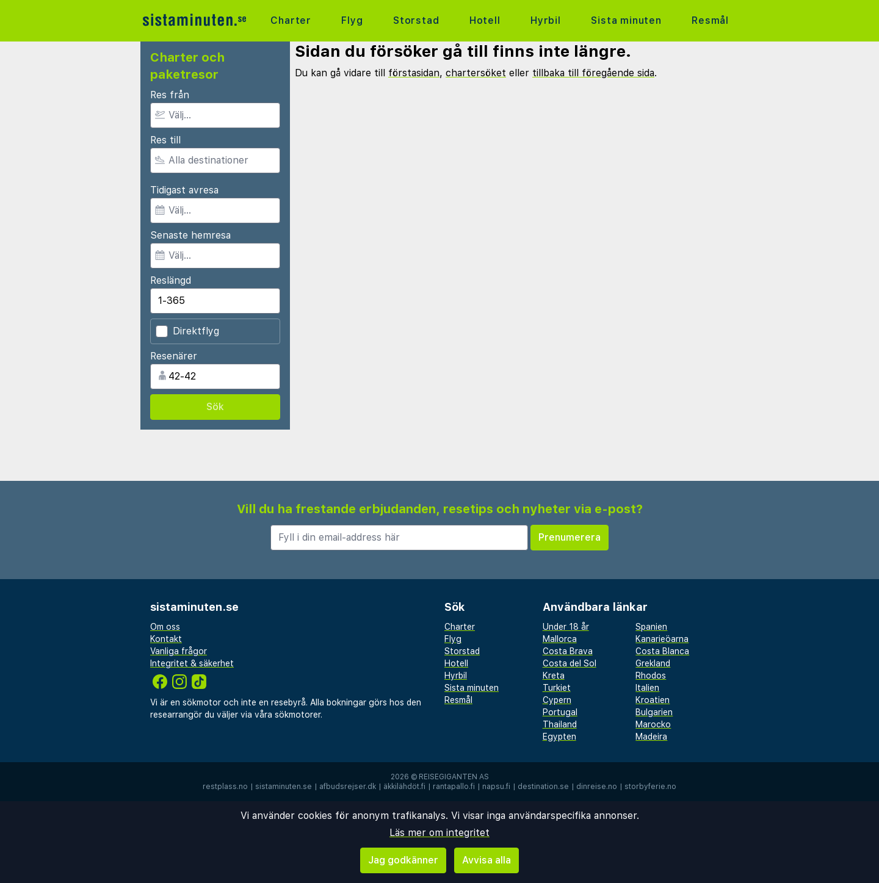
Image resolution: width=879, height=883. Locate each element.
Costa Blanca (662, 651)
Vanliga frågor (178, 651)
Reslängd (170, 280)
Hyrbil (545, 20)
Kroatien (652, 700)
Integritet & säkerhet (192, 663)
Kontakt (166, 639)
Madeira (651, 736)
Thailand (560, 724)
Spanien (651, 627)
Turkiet (557, 688)
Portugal (560, 712)
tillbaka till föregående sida (593, 73)
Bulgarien (654, 712)
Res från (169, 95)
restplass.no (225, 786)
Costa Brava (568, 651)
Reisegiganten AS (454, 777)
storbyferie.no (650, 786)
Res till (165, 140)
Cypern (557, 700)
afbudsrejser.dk (347, 786)
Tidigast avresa (184, 190)
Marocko (653, 724)
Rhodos (650, 675)
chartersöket (476, 73)
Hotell (485, 20)
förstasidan (414, 73)
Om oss (165, 627)
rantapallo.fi (454, 786)
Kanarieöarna (662, 639)
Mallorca (560, 639)
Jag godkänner (403, 860)
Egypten (559, 736)
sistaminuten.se (283, 786)
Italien (647, 688)
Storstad (416, 20)
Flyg (352, 20)
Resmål (710, 20)
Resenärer (173, 356)
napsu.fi (496, 786)
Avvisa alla (486, 860)
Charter (290, 20)
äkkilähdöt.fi (404, 786)
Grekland (652, 663)
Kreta (554, 675)
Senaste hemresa (190, 235)
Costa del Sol (569, 663)
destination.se (543, 786)
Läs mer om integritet (439, 832)
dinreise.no (596, 786)
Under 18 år (566, 627)
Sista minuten (626, 20)
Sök (215, 407)
